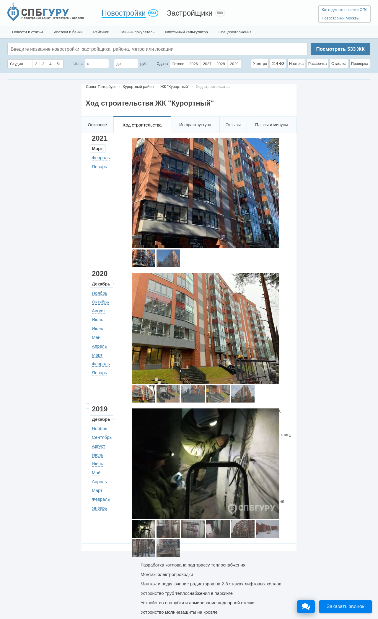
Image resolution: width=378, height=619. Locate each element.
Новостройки (124, 13)
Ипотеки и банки (67, 32)
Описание (97, 124)
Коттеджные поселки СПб (344, 9)
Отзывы (233, 124)
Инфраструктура (195, 124)
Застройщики (190, 13)
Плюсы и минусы (271, 124)
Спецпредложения (235, 32)
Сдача (162, 63)
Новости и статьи (27, 32)
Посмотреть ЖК (340, 49)
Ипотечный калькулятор (186, 32)
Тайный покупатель (137, 32)
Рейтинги (101, 32)
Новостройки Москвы (340, 18)
